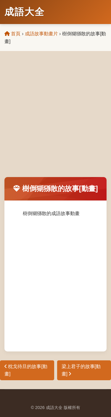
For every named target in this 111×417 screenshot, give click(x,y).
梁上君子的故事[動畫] (81, 370)
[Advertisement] (55, 118)
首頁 (12, 33)
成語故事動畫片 (41, 33)
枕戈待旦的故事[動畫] (25, 370)
